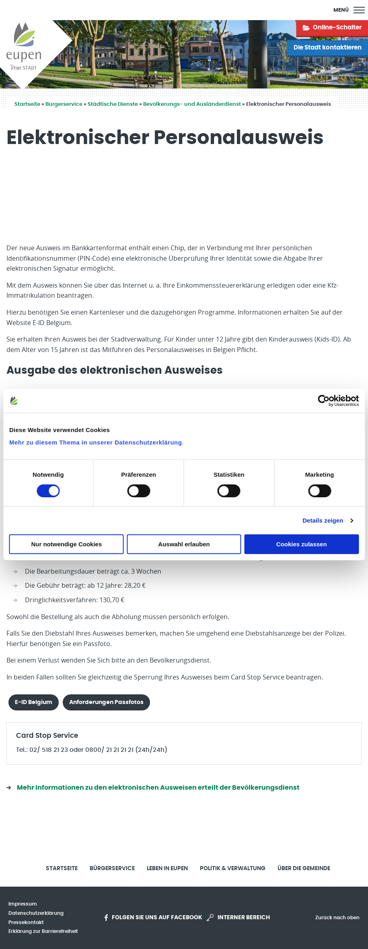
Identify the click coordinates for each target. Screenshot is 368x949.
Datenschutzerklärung (36, 913)
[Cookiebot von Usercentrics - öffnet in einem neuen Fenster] (323, 401)
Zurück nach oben (337, 917)
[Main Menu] (349, 10)
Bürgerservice (63, 104)
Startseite (27, 104)
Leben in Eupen (167, 868)
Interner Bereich (238, 917)
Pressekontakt (26, 922)
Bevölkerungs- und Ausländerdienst (192, 104)
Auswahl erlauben (184, 544)
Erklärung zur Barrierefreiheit (43, 931)
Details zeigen (322, 520)
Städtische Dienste (113, 104)
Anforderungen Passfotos (106, 702)
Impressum (22, 904)
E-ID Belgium (33, 702)
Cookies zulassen (301, 544)
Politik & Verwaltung (232, 868)
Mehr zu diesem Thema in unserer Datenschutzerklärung (95, 442)
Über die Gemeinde (304, 868)
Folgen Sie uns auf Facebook (153, 917)
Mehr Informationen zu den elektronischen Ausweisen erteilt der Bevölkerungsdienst (158, 787)
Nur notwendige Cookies (66, 544)
